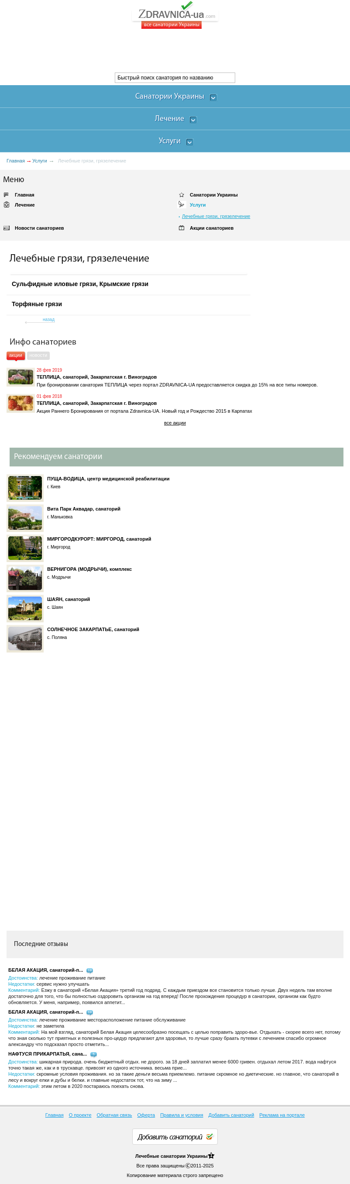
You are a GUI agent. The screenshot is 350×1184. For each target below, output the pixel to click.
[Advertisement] (159, 50)
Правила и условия (181, 1115)
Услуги (39, 160)
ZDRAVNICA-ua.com (186, 15)
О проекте (80, 1115)
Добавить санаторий (231, 1115)
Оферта (146, 1115)
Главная (16, 160)
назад (49, 319)
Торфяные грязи (37, 303)
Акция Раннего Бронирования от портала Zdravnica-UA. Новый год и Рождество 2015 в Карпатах (144, 411)
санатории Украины (184, 1156)
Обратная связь (114, 1115)
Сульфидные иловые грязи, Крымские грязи (80, 283)
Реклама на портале (282, 1115)
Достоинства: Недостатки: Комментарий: (170, 990)
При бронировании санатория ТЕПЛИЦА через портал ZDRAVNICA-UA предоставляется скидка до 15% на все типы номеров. (177, 384)
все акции (175, 422)
